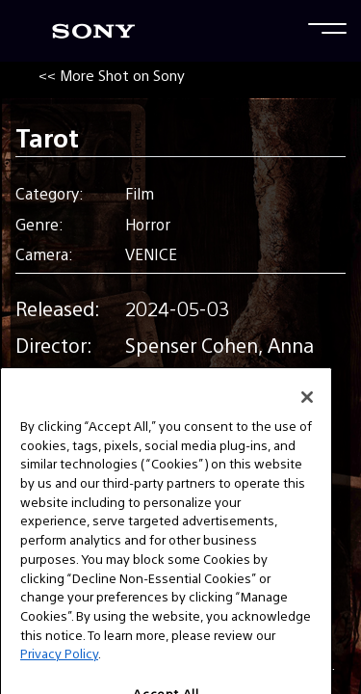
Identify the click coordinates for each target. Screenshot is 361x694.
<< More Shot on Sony (112, 75)
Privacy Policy (59, 670)
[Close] (307, 413)
